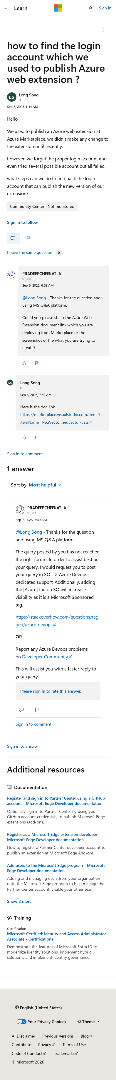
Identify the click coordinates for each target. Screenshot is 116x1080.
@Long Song (34, 297)
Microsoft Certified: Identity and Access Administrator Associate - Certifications (56, 936)
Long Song (28, 95)
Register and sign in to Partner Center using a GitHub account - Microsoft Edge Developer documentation (56, 800)
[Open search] (91, 8)
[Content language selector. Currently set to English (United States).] (38, 1007)
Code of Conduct (27, 1053)
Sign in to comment (25, 453)
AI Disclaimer (23, 1036)
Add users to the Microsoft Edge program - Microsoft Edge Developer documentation (56, 868)
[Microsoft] (58, 8)
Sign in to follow (22, 222)
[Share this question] (104, 30)
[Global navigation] (6, 8)
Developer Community (45, 656)
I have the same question (29, 252)
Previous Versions (58, 1036)
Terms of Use (74, 1044)
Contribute (21, 1044)
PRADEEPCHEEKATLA (41, 273)
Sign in (105, 8)
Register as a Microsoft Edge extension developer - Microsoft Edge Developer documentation (53, 837)
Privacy (44, 1044)
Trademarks (64, 1053)
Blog (85, 1036)
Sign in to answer (22, 746)
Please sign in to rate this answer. (50, 691)
